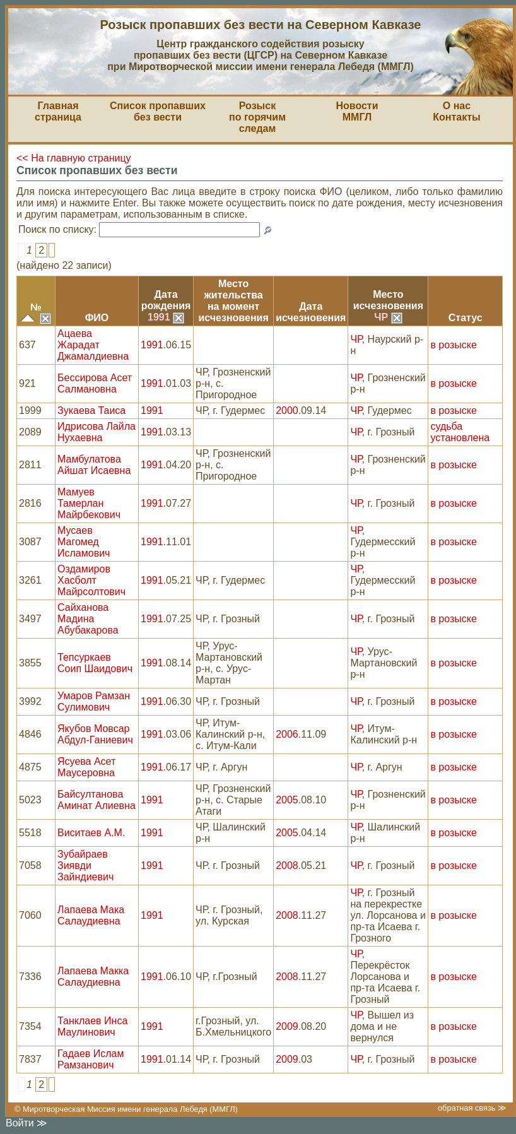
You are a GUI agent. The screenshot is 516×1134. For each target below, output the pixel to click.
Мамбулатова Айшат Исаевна (94, 465)
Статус (466, 317)
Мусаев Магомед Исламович (83, 541)
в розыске (453, 345)
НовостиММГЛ (357, 111)
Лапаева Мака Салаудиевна (90, 915)
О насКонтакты (456, 111)
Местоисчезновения (388, 300)
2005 (287, 799)
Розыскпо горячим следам (257, 117)
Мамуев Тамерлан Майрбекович (88, 503)
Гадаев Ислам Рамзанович (90, 1059)
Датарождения (166, 300)
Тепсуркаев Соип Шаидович (94, 663)
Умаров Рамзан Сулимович (93, 701)
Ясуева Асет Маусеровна (86, 767)
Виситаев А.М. (91, 832)
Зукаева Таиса (91, 410)
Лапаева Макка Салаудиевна (93, 977)
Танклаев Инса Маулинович (92, 1026)
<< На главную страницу (73, 158)
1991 (166, 317)
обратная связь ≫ (472, 1108)
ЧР (388, 317)
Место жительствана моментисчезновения (233, 300)
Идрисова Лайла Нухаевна (96, 432)
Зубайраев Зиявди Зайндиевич (85, 865)
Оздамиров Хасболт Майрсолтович (91, 580)
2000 (287, 410)
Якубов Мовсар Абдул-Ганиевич (95, 734)
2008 (287, 865)
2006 (287, 734)
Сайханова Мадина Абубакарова (88, 618)
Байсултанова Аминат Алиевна (96, 800)
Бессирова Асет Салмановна (94, 383)
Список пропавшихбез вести (158, 111)
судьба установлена (460, 432)
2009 (287, 1026)
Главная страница (58, 111)
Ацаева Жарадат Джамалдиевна (93, 345)
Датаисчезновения (311, 312)
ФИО (97, 317)
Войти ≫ (26, 1123)
